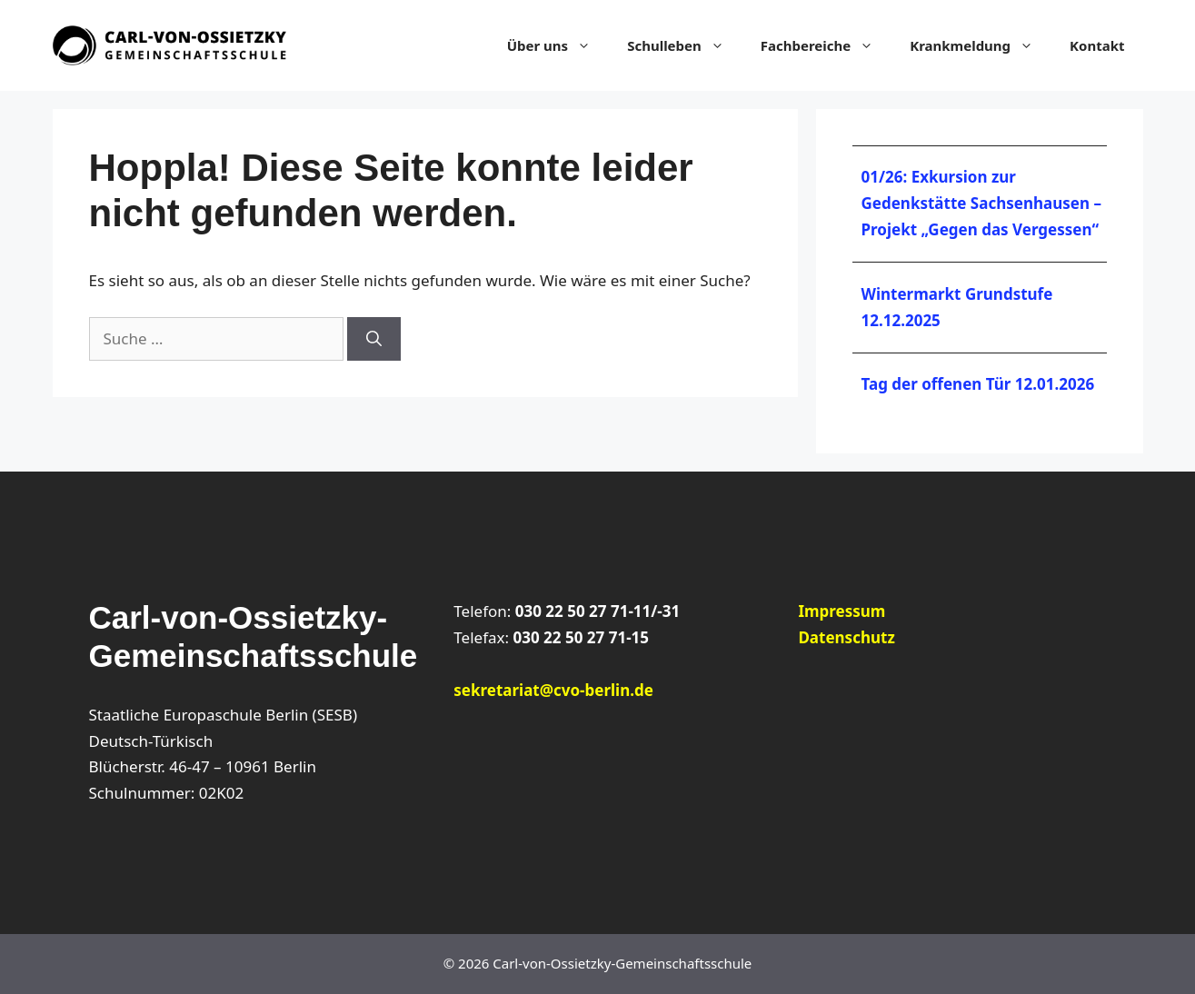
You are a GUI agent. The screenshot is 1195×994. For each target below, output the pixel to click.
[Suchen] (374, 339)
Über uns (558, 45)
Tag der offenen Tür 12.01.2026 (978, 383)
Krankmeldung (980, 45)
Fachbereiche (826, 45)
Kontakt (1097, 45)
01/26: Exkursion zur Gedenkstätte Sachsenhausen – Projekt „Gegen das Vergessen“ (981, 203)
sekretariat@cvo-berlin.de (553, 690)
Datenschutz (846, 637)
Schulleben (684, 45)
